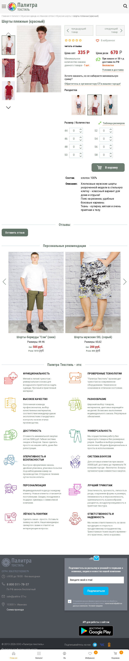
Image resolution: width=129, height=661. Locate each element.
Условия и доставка (113, 70)
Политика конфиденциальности (19, 649)
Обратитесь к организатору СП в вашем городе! (92, 83)
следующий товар (111, 30)
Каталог (7, 6)
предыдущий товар (78, 30)
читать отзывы (73, 46)
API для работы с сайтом (96, 622)
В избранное (108, 40)
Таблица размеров (114, 123)
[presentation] (4, 281)
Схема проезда (15, 609)
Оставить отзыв (15, 232)
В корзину (111, 167)
